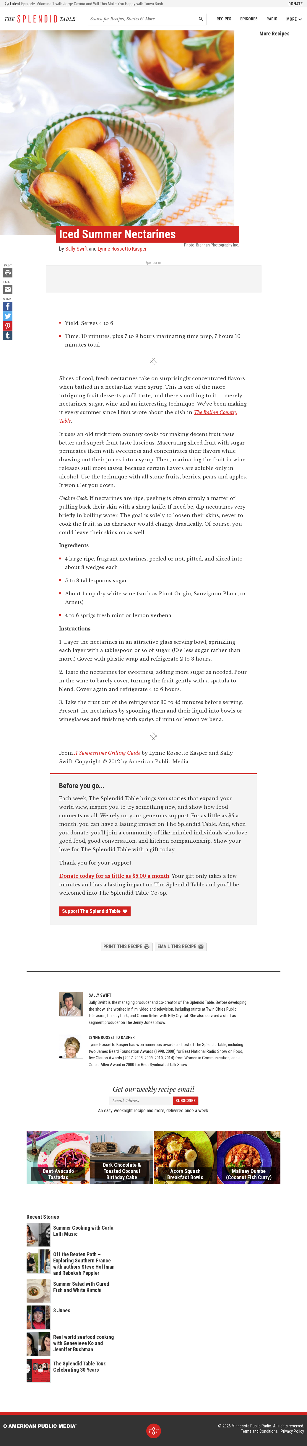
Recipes (224, 19)
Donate (295, 3)
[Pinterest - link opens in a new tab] (7, 326)
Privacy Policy (292, 1431)
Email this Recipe (180, 947)
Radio (272, 19)
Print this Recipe (126, 947)
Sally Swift (76, 249)
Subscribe (186, 1100)
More (294, 19)
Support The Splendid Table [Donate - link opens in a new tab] (95, 911)
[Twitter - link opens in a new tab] (7, 316)
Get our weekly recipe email (153, 1090)
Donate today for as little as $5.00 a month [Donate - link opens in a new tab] (114, 876)
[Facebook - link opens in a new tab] (7, 306)
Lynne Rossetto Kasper (122, 249)
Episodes (249, 19)
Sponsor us (153, 263)
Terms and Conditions (259, 1431)
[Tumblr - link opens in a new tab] (7, 335)
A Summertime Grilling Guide (107, 753)
